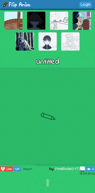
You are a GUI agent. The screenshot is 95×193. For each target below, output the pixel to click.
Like (6, 168)
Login (85, 4)
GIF (17, 169)
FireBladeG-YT (70, 168)
